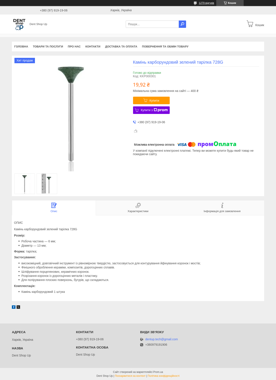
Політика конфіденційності (164, 375)
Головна (21, 46)
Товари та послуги (48, 46)
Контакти (92, 46)
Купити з (154, 110)
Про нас (74, 46)
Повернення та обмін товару (165, 46)
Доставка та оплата (121, 46)
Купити (154, 100)
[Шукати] (182, 24)
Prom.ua (158, 372)
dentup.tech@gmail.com (161, 339)
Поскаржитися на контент (130, 375)
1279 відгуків (206, 3)
